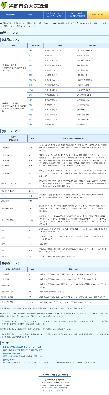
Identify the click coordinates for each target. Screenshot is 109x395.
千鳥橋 (31, 90)
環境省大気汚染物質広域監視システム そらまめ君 (22, 347)
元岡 (30, 85)
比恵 (30, 95)
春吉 (30, 65)
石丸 (30, 119)
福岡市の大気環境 (28, 6)
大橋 (30, 105)
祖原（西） (33, 80)
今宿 (30, 124)
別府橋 (31, 110)
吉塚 (30, 60)
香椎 (30, 50)
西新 (30, 115)
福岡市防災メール (10, 360)
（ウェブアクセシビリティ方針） (54, 390)
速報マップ (33, 14)
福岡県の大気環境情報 (11, 353)
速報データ (11, 14)
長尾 (30, 75)
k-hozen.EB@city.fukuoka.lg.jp (57, 388)
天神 (30, 100)
